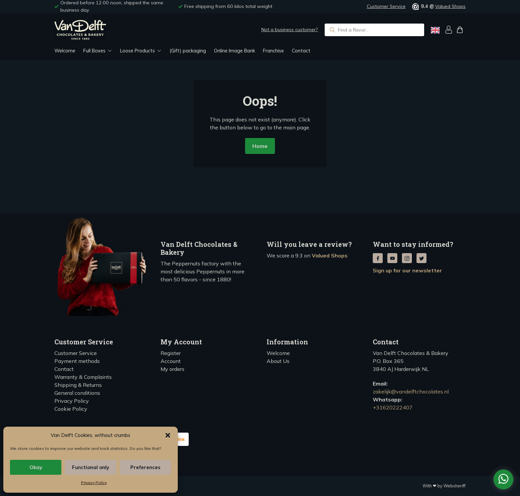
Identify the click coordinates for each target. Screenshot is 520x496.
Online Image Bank (234, 51)
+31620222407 (393, 407)
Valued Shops (450, 6)
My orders (172, 369)
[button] (167, 435)
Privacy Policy (94, 482)
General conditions (77, 393)
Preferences (145, 467)
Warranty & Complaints (83, 377)
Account (171, 361)
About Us (278, 361)
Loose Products (137, 51)
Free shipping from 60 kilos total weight (228, 6)
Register (171, 353)
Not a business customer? (289, 30)
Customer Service (386, 6)
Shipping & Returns (78, 385)
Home (260, 146)
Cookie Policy (70, 408)
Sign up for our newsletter (407, 270)
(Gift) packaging (187, 51)
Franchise (273, 51)
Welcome (64, 51)
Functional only (90, 467)
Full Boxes (94, 51)
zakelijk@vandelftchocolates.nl (411, 391)
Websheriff (454, 485)
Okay (36, 467)
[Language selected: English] (435, 30)
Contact (301, 51)
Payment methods (77, 361)
